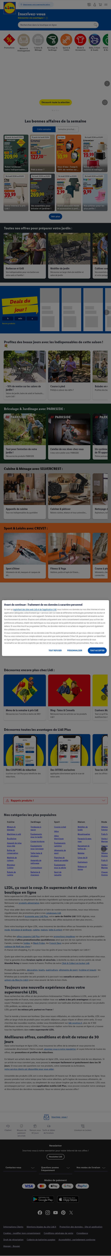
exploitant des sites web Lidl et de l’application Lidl (34, 609)
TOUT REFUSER (55, 650)
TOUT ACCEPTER (97, 650)
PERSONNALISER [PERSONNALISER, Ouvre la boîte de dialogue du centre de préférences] (74, 650)
